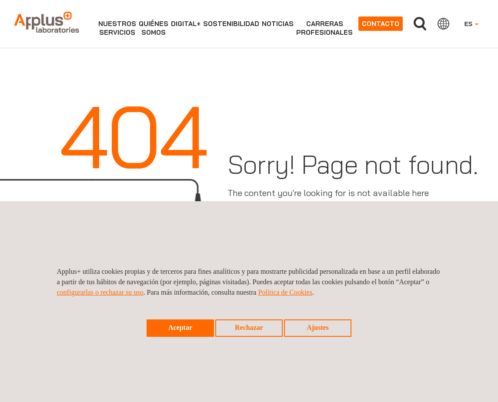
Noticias (278, 24)
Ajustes (318, 327)
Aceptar (180, 327)
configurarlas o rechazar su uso (100, 292)
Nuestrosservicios (117, 28)
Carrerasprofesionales (324, 28)
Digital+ (186, 24)
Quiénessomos (153, 28)
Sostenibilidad (231, 24)
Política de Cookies (285, 292)
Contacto (380, 24)
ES (471, 23)
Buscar (419, 24)
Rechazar (249, 327)
